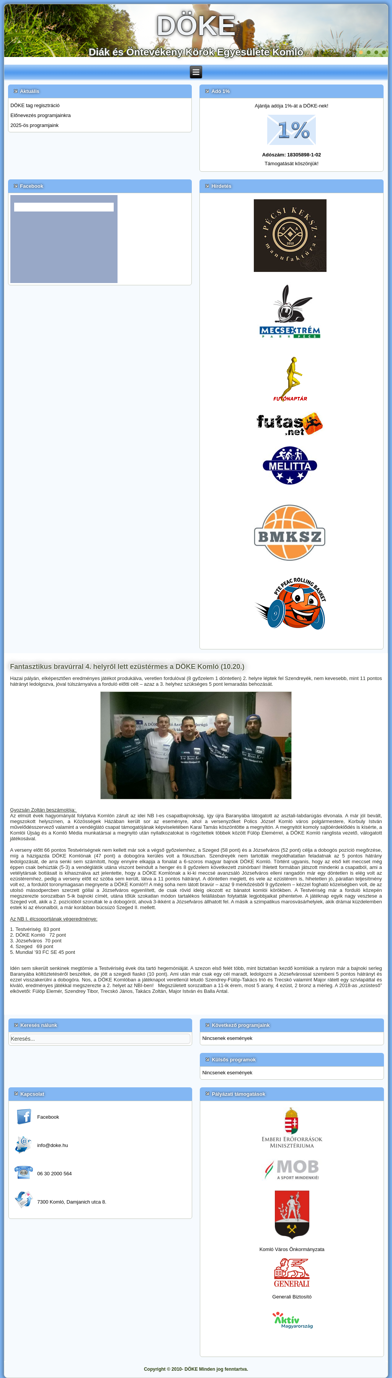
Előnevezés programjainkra (40, 115)
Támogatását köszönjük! (291, 163)
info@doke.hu (52, 1145)
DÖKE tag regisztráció (35, 105)
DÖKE (196, 25)
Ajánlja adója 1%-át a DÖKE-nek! (291, 106)
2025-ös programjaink (34, 125)
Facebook (48, 1117)
